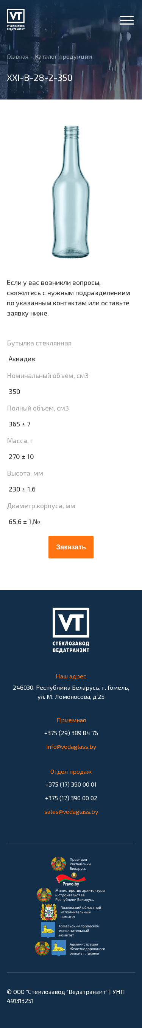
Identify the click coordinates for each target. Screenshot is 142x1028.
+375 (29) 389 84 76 (71, 734)
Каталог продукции (63, 56)
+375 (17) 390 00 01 (71, 786)
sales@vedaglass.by (71, 811)
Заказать (71, 547)
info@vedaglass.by (71, 746)
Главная (17, 56)
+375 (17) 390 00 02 (71, 799)
